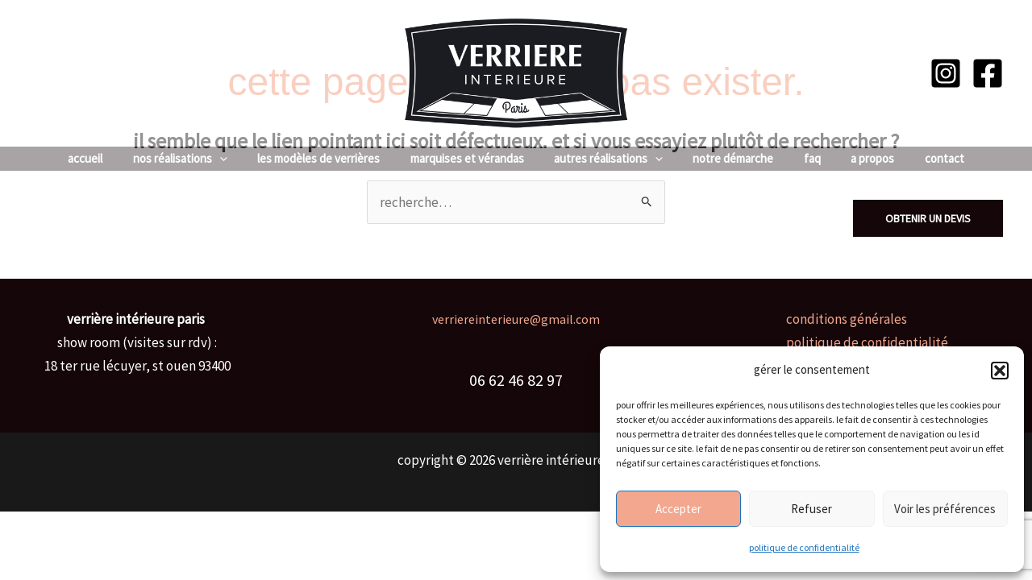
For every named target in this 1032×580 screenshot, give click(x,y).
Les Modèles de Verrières (330, 158)
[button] (1000, 370)
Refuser (811, 508)
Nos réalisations (198, 159)
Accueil (109, 158)
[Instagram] (946, 73)
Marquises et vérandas (473, 158)
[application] (237, 159)
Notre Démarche (727, 158)
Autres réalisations (608, 159)
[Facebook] (988, 73)
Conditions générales (846, 319)
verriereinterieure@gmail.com (516, 319)
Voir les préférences (945, 508)
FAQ (800, 158)
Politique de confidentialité (804, 547)
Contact (920, 158)
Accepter (678, 508)
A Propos (854, 158)
